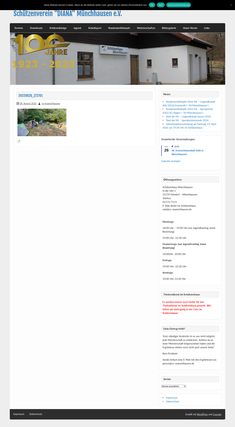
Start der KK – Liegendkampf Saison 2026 (188, 116)
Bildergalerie (169, 27)
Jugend (77, 27)
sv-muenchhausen (51, 103)
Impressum (172, 397)
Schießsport (95, 27)
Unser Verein (190, 27)
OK (152, 5)
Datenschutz (172, 401)
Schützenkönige (58, 27)
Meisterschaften (146, 27)
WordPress (202, 414)
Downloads (36, 27)
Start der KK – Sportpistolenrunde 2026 (187, 120)
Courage (217, 414)
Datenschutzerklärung (178, 5)
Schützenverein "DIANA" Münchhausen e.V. (68, 13)
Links (207, 27)
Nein (160, 5)
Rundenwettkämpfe (119, 27)
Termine (18, 27)
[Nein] (231, 5)
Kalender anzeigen (170, 161)
